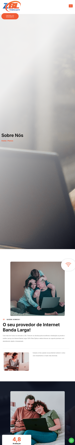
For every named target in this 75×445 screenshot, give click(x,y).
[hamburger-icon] (71, 5)
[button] (10, 16)
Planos (10, 141)
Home (3, 141)
